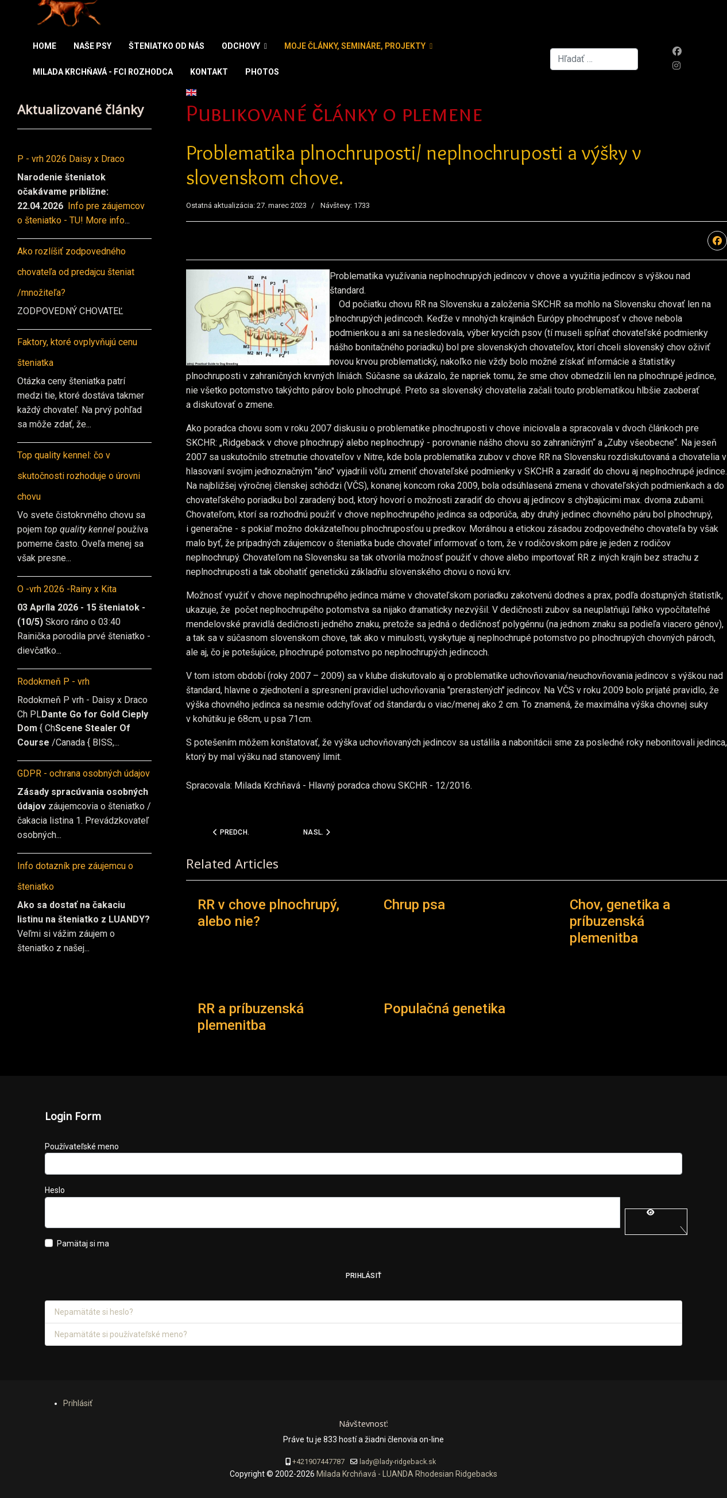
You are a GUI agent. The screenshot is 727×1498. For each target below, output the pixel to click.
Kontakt (209, 71)
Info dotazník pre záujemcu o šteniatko (75, 876)
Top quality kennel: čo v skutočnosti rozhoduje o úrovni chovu (78, 476)
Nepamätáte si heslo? (94, 1311)
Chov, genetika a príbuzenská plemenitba (620, 921)
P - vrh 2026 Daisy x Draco (71, 158)
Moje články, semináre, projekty (355, 46)
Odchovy (241, 46)
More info (105, 220)
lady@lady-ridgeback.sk (397, 1461)
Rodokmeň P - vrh (53, 681)
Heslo (55, 1190)
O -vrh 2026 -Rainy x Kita (67, 589)
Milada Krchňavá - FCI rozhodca (103, 71)
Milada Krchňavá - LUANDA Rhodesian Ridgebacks (406, 1473)
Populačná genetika (444, 1009)
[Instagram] (676, 65)
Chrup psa (414, 905)
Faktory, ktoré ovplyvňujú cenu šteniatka (77, 352)
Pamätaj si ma (83, 1243)
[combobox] (594, 59)
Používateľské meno (82, 1146)
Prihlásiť (363, 1276)
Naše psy (92, 46)
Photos (262, 71)
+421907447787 (318, 1461)
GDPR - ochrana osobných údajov (83, 773)
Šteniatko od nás (166, 46)
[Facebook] (677, 51)
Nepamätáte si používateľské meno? (121, 1334)
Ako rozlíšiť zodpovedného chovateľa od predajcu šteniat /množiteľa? (75, 272)
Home (44, 46)
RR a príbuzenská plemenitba (251, 1017)
